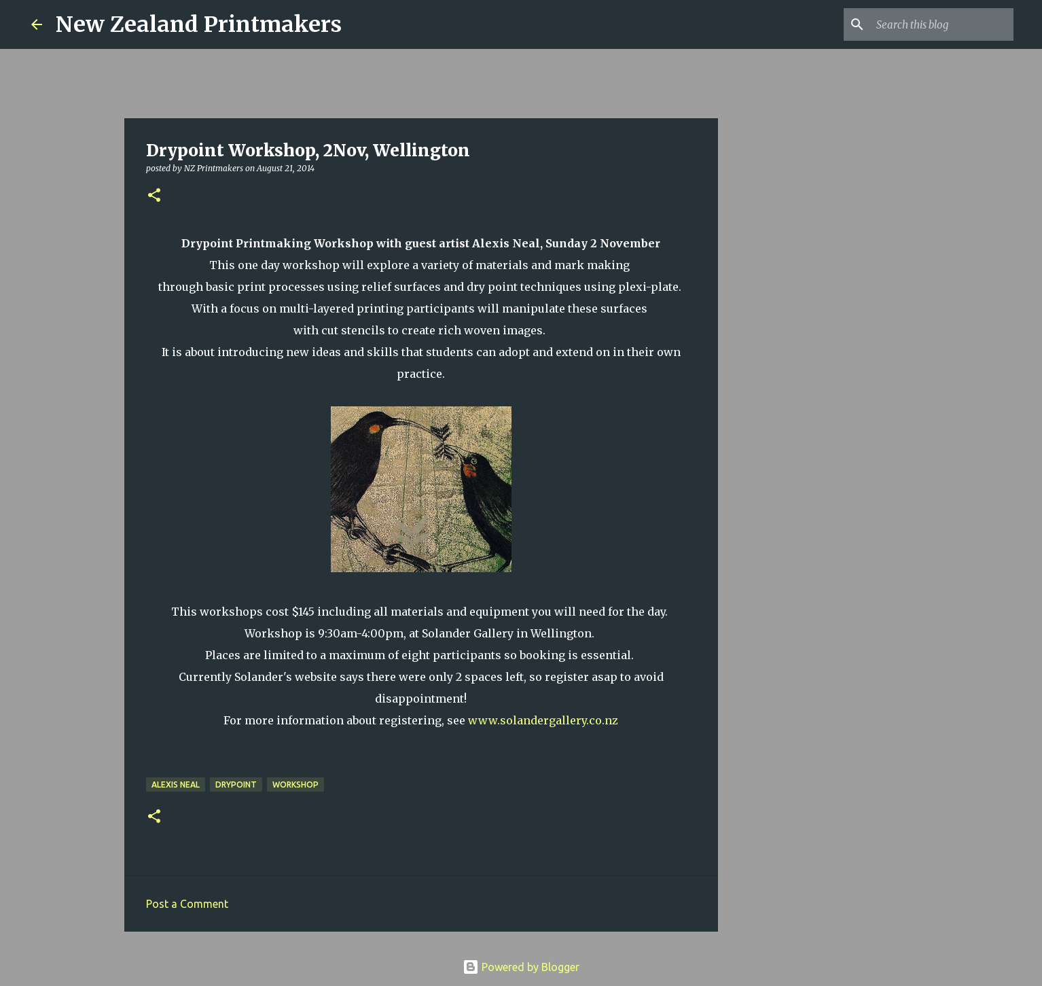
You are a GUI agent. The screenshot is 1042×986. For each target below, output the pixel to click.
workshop (295, 784)
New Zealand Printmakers (199, 24)
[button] (154, 196)
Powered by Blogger (521, 967)
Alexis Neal (175, 784)
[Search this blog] (942, 24)
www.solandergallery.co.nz (543, 720)
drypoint (236, 784)
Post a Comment (187, 904)
